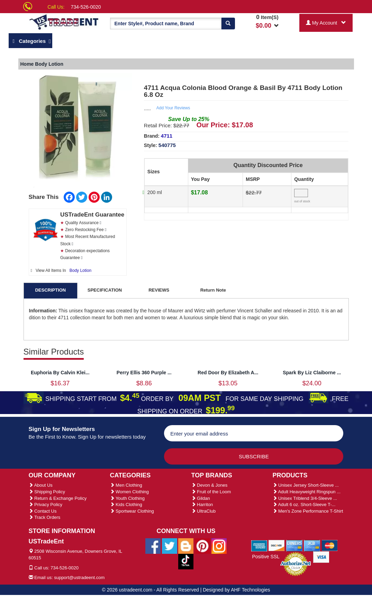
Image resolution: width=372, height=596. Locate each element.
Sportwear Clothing (132, 511)
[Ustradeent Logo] (64, 21)
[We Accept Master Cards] (329, 545)
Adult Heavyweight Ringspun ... (307, 491)
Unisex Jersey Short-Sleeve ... (306, 485)
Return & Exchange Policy (58, 498)
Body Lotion (80, 270)
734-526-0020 (86, 7)
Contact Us (43, 511)
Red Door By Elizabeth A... (228, 372)
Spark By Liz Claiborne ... (312, 372)
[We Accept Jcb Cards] (312, 545)
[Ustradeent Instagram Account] (219, 545)
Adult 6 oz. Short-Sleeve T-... (304, 504)
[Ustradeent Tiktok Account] (185, 561)
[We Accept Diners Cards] (294, 545)
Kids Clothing (126, 504)
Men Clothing (126, 485)
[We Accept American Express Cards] (259, 545)
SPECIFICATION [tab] (105, 290)
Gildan (200, 498)
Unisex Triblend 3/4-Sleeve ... (305, 498)
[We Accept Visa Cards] (321, 556)
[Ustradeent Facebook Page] (153, 545)
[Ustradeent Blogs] (185, 545)
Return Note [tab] (213, 290)
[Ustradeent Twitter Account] (169, 545)
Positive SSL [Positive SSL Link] (265, 556)
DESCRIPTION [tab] (50, 290)
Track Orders (45, 517)
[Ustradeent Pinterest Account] (202, 545)
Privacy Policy (46, 504)
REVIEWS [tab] (158, 290)
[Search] (228, 23)
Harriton (202, 504)
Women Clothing (129, 491)
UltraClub (203, 511)
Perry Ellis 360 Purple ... (144, 372)
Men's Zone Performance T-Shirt (308, 511)
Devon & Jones (209, 485)
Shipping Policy (47, 491)
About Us (41, 485)
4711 (166, 136)
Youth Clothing (127, 498)
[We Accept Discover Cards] (277, 545)
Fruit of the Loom (211, 491)
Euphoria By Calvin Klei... (60, 372)
